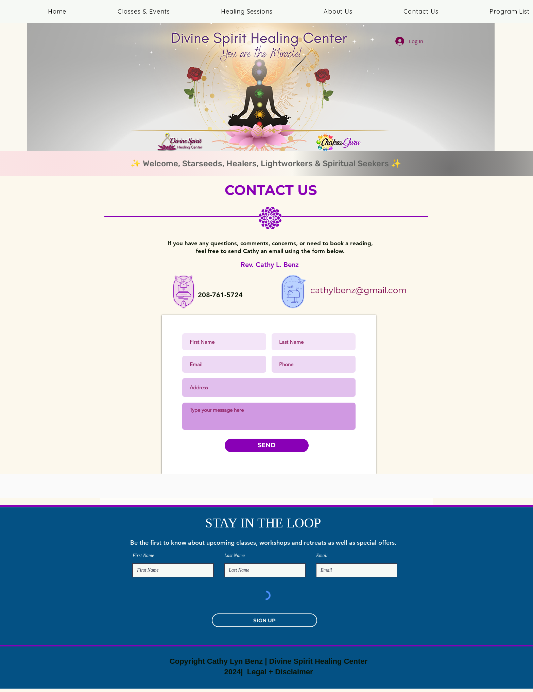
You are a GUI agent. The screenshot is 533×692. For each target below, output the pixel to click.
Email (321, 555)
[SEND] (267, 445)
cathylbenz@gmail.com (358, 290)
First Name (143, 555)
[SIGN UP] (264, 620)
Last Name (234, 555)
